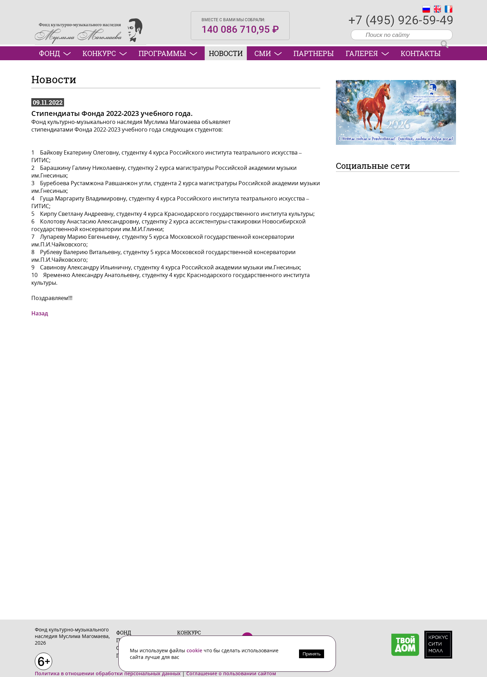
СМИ (268, 53)
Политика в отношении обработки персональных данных (108, 673)
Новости (226, 53)
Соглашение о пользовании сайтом (231, 673)
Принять (312, 653)
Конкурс (105, 53)
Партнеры (313, 53)
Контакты (421, 53)
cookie (195, 650)
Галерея (367, 53)
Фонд (55, 53)
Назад (39, 313)
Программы (168, 53)
